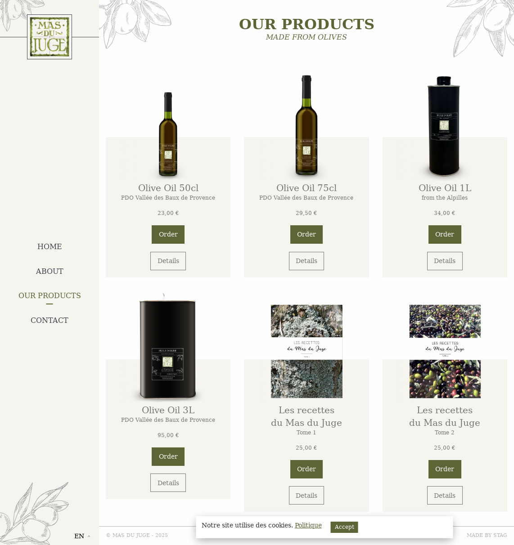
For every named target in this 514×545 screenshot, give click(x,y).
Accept (344, 527)
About (49, 271)
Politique (308, 525)
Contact (49, 320)
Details (168, 260)
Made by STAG (487, 535)
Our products (49, 295)
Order (168, 234)
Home (49, 246)
